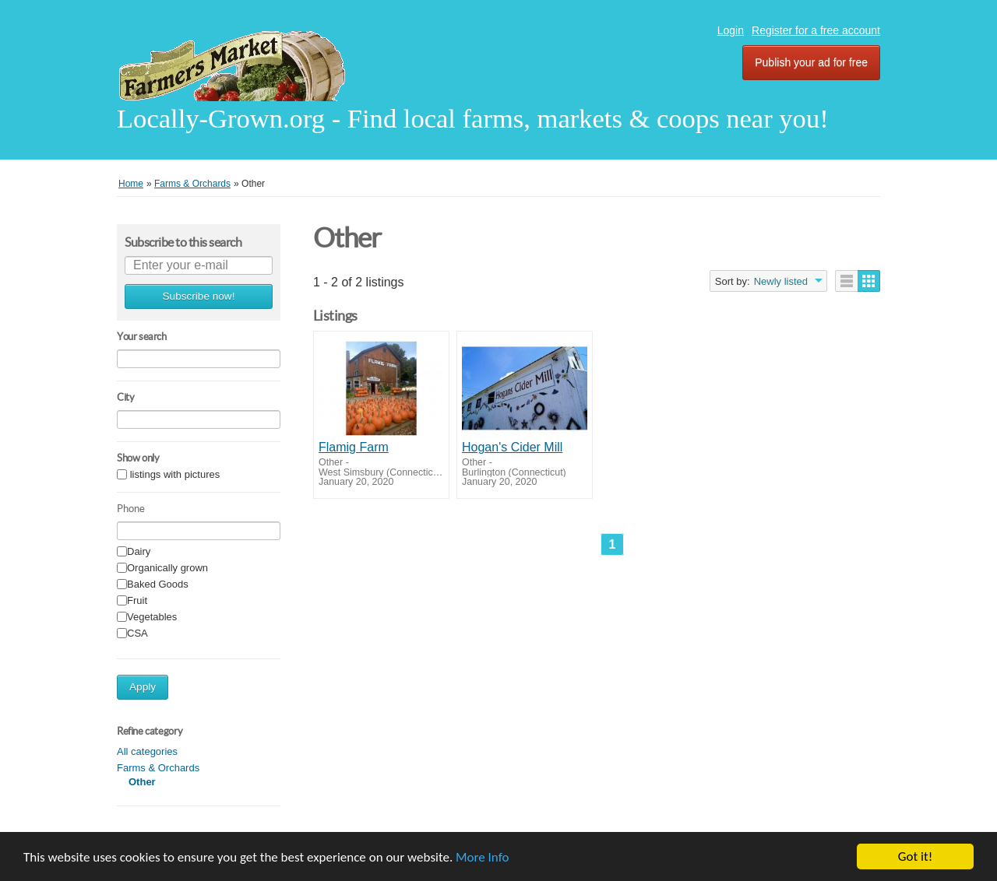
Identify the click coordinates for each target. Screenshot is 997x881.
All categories (147, 751)
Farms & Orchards (158, 768)
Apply (142, 687)
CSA (137, 634)
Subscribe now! (199, 296)
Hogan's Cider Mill (512, 447)
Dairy (138, 552)
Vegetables (152, 617)
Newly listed (781, 281)
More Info (482, 857)
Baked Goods (157, 585)
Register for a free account (816, 30)
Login (730, 30)
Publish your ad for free (811, 62)
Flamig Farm (354, 447)
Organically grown (167, 568)
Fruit (137, 601)
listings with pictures (175, 475)
